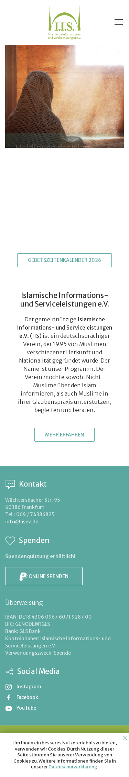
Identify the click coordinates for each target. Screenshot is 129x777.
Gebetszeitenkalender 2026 (64, 260)
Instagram (23, 687)
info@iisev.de (21, 522)
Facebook (21, 697)
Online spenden (43, 577)
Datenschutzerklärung (73, 767)
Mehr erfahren (64, 435)
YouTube (20, 708)
